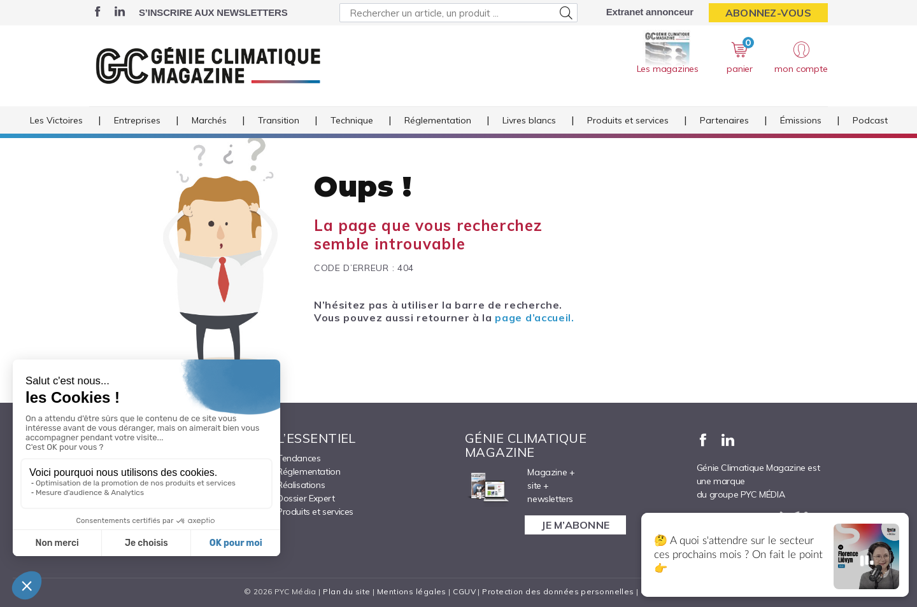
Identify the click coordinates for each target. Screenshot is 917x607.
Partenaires (724, 120)
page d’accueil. (534, 317)
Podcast (870, 120)
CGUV (464, 591)
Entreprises (137, 120)
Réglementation (437, 120)
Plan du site (346, 591)
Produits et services (628, 120)
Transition (278, 120)
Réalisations (301, 485)
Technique (352, 120)
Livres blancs (529, 120)
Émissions (800, 120)
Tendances (298, 458)
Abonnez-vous (768, 12)
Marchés (209, 120)
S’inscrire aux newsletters (213, 12)
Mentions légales (411, 591)
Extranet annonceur (649, 11)
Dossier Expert (305, 498)
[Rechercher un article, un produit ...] (458, 12)
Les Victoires (56, 120)
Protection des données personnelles (558, 591)
